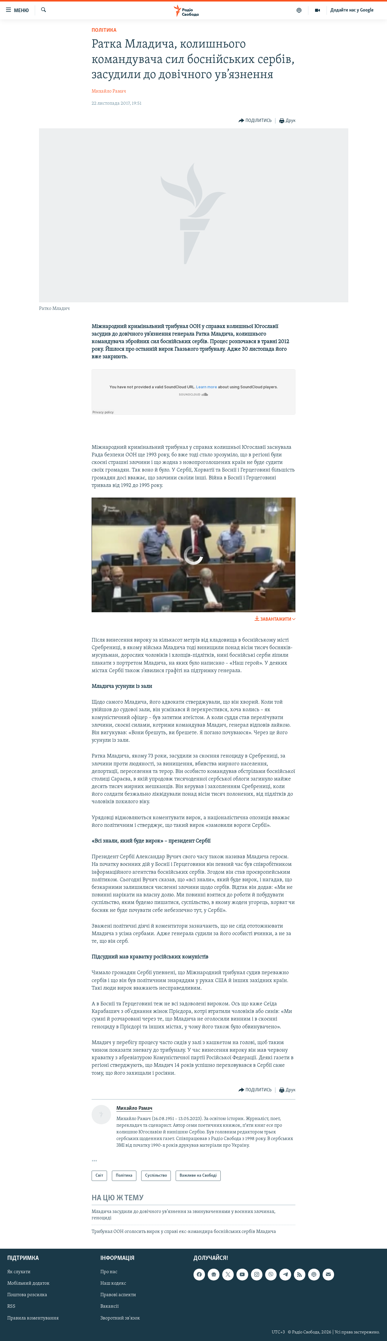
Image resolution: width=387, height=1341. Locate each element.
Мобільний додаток (28, 1283)
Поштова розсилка (27, 1295)
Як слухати (19, 1272)
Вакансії (109, 1306)
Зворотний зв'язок (120, 1318)
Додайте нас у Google (352, 10)
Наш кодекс (113, 1283)
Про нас (108, 1272)
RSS (11, 1306)
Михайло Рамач (109, 91)
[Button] (255, 121)
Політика (104, 30)
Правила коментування (33, 1318)
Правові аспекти (118, 1295)
